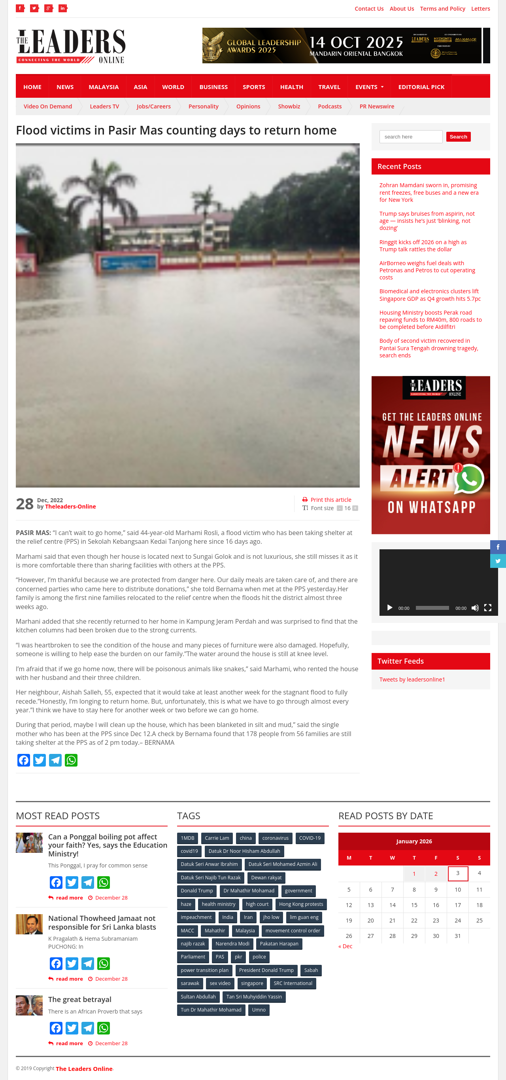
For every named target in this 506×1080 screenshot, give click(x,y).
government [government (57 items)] (298, 890)
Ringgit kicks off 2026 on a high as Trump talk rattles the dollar (423, 245)
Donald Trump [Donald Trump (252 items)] (197, 890)
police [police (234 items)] (309, 955)
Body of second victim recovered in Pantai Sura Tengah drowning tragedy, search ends (429, 348)
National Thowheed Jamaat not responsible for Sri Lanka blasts (101, 922)
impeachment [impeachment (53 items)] (251, 916)
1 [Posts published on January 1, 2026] (414, 873)
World (173, 87)
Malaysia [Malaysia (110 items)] (312, 929)
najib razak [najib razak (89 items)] (258, 942)
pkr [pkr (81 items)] (288, 955)
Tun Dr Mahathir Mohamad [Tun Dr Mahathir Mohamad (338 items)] (211, 1007)
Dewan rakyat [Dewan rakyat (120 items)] (266, 877)
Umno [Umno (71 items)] (259, 1007)
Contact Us (369, 8)
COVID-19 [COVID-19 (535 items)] (311, 838)
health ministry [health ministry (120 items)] (219, 903)
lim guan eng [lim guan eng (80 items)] (222, 929)
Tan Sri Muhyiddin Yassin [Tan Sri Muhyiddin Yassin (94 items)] (254, 994)
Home (32, 87)
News (65, 87)
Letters (480, 8)
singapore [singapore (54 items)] (253, 981)
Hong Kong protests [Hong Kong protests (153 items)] (203, 916)
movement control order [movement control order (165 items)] (208, 942)
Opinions (248, 106)
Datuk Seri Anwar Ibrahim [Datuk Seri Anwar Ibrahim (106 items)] (209, 864)
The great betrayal (79, 999)
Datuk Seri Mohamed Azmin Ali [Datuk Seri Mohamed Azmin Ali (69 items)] (283, 864)
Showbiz (289, 106)
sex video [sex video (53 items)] (220, 981)
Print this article (326, 499)
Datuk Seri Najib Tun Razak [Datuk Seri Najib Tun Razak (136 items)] (210, 877)
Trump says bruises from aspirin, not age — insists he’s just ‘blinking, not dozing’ (427, 221)
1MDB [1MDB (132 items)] (187, 838)
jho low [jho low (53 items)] (189, 929)
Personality (204, 106)
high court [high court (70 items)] (258, 903)
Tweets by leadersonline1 (412, 679)
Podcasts (330, 106)
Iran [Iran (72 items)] (303, 916)
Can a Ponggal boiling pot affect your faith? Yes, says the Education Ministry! (107, 845)
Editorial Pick (421, 87)
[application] (439, 582)
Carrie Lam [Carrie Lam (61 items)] (218, 838)
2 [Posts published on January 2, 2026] (436, 873)
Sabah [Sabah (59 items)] (311, 968)
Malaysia (104, 87)
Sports (254, 87)
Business (213, 87)
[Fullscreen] (488, 608)
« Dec (345, 945)
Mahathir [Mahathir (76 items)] (282, 929)
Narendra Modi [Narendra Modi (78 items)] (298, 942)
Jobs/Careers (154, 106)
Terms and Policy (443, 8)
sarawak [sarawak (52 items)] (190, 981)
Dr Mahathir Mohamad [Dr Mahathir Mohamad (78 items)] (249, 890)
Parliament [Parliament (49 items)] (242, 955)
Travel (330, 87)
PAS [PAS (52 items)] (269, 955)
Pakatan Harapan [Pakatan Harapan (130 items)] (200, 955)
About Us (402, 8)
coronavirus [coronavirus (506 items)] (276, 838)
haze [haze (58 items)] (186, 903)
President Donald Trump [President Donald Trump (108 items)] (267, 968)
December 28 (107, 897)
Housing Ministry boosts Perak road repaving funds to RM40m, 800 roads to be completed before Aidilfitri (430, 319)
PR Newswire (377, 106)
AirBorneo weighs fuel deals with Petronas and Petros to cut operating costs (427, 270)
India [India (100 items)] (283, 916)
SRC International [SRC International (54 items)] (294, 981)
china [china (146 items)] (246, 838)
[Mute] (475, 608)
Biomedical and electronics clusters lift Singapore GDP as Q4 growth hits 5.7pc (430, 294)
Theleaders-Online (70, 506)
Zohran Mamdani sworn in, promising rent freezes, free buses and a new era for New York (429, 192)
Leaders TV (104, 106)
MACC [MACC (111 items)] (254, 929)
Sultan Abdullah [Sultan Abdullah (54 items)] (198, 994)
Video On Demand (48, 106)
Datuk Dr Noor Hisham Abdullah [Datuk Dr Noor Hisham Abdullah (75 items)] (244, 851)
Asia (140, 87)
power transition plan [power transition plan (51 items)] (204, 968)
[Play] (390, 608)
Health (292, 87)
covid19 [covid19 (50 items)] (189, 851)
